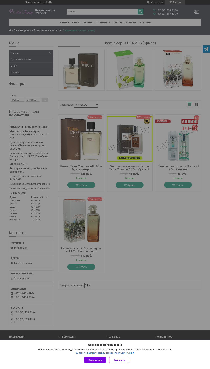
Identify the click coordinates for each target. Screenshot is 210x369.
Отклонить (119, 360)
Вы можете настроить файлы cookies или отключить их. (103, 353)
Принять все (95, 360)
